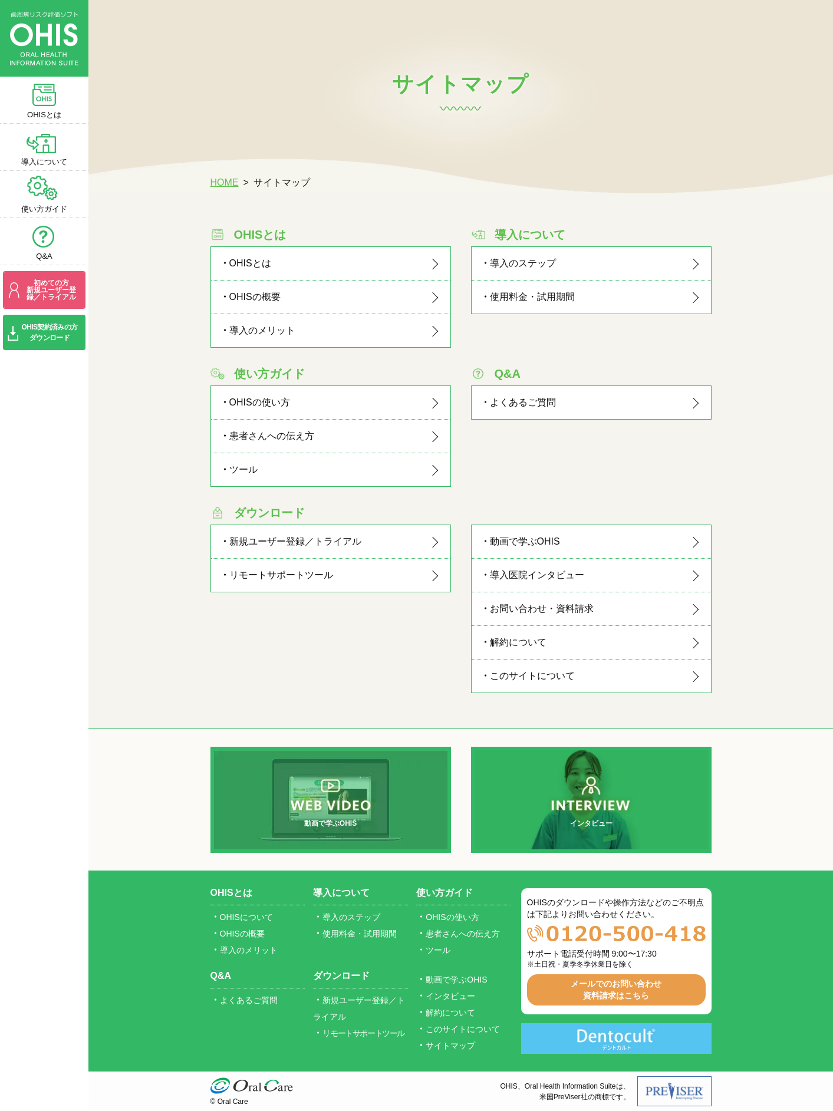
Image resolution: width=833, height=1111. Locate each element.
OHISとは (44, 114)
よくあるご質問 (523, 402)
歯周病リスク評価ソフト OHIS (44, 38)
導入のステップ (523, 263)
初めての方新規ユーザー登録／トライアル (51, 290)
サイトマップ (450, 1045)
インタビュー (591, 823)
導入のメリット (262, 330)
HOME (224, 182)
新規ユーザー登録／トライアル (295, 541)
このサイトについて (532, 676)
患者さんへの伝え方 (271, 436)
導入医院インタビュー (537, 575)
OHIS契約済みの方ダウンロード (50, 332)
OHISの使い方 (259, 402)
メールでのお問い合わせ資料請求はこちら (616, 989)
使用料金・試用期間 (532, 297)
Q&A (44, 256)
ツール (243, 469)
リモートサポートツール (281, 575)
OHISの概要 (255, 297)
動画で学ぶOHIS (525, 541)
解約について (518, 642)
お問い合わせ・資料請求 (542, 609)
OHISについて (246, 917)
